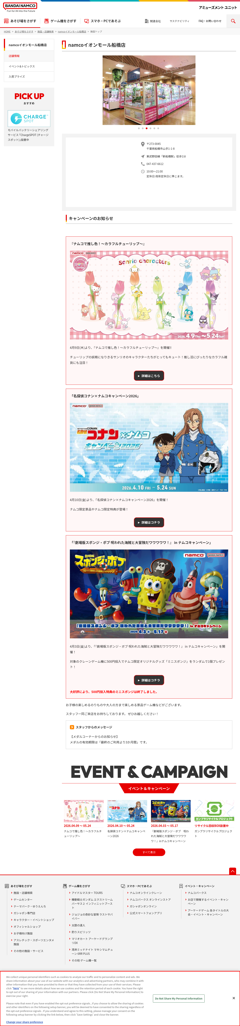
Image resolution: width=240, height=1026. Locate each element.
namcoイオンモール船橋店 (28, 44)
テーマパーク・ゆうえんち (30, 906)
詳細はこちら (150, 375)
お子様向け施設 (23, 933)
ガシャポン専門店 (24, 913)
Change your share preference (24, 1022)
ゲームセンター (23, 899)
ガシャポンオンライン (143, 906)
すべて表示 (149, 852)
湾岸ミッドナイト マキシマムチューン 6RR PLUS (92, 952)
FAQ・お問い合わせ (210, 21)
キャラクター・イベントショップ (34, 920)
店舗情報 (14, 56)
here (16, 988)
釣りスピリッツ (81, 932)
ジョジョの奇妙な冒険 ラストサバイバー (92, 916)
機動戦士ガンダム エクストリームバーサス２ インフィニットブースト (92, 904)
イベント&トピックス (22, 66)
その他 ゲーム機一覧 (84, 960)
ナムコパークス (197, 893)
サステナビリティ (180, 21)
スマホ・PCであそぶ (106, 21)
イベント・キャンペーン (199, 886)
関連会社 (155, 21)
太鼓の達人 (78, 925)
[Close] (234, 998)
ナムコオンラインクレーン (146, 893)
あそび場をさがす (23, 21)
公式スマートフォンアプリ (146, 913)
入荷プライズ (17, 76)
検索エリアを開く (233, 21)
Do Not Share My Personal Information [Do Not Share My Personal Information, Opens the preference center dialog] (178, 998)
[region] (120, 998)
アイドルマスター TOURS (87, 893)
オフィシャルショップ (27, 926)
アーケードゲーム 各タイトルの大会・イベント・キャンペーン (208, 912)
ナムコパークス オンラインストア (150, 899)
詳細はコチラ (150, 522)
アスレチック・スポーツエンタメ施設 (34, 942)
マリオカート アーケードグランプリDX (92, 941)
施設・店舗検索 (23, 893)
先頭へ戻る (232, 871)
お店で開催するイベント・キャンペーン (208, 901)
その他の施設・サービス (28, 951)
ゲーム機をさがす (63, 21)
